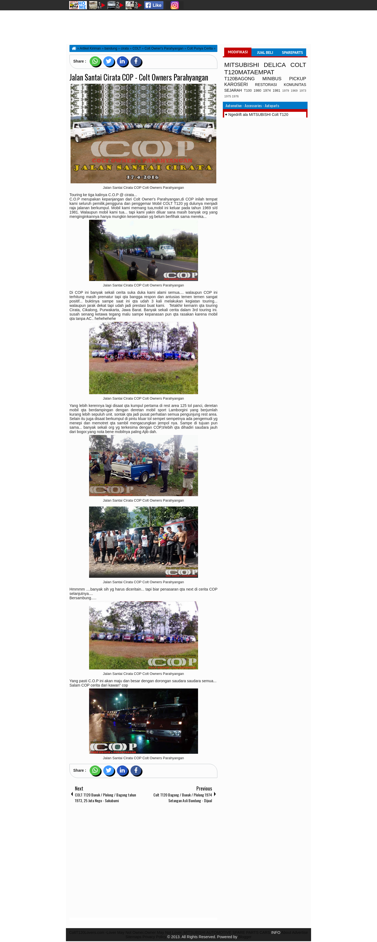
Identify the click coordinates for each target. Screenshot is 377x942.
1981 (276, 90)
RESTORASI (266, 84)
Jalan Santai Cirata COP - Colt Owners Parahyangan (138, 77)
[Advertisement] (143, 861)
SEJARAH (233, 90)
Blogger (244, 937)
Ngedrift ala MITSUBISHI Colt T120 (258, 114)
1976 (235, 96)
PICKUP (297, 78)
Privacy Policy (154, 937)
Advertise (300, 932)
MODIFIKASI (238, 52)
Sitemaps (133, 937)
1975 (227, 96)
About (286, 932)
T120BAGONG (239, 78)
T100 (248, 90)
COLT (298, 64)
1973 (302, 90)
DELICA (275, 64)
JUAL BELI (265, 52)
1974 (267, 90)
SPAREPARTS (292, 52)
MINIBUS (271, 78)
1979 (285, 90)
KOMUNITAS (295, 84)
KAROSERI (236, 84)
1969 (294, 90)
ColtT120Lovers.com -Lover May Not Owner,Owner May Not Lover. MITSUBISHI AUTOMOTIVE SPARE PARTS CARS (169, 932)
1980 (257, 90)
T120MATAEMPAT (249, 72)
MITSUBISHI (241, 64)
